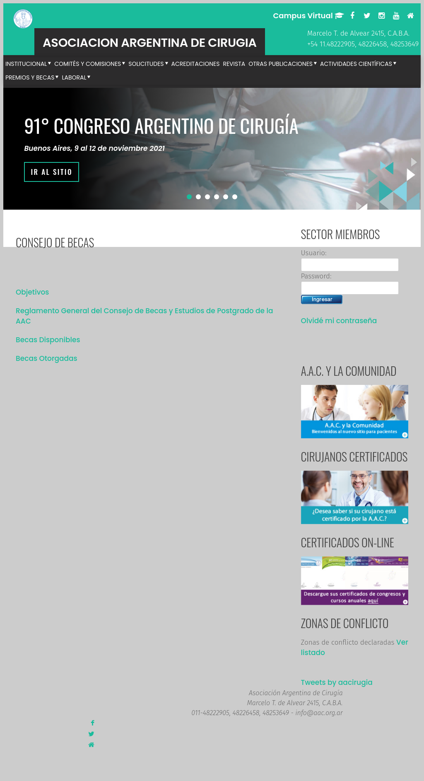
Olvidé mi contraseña (339, 321)
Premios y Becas (29, 77)
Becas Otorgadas (46, 358)
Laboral (74, 77)
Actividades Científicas (356, 64)
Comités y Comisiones (87, 64)
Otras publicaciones (280, 64)
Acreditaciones (195, 64)
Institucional (26, 64)
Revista (234, 64)
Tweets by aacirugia (337, 682)
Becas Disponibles (48, 340)
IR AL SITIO (51, 172)
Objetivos (32, 292)
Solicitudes (146, 64)
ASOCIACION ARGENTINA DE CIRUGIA (150, 42)
